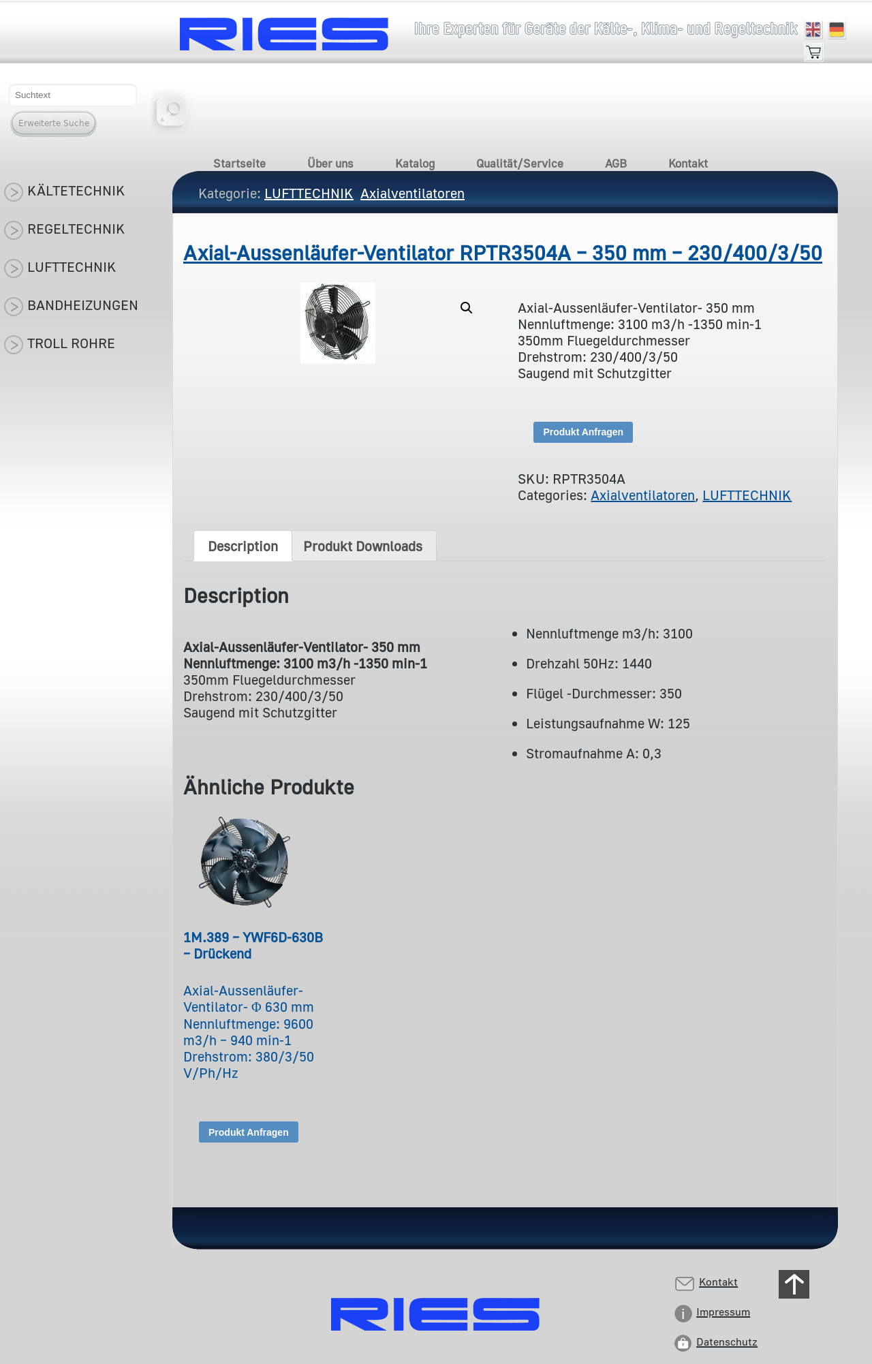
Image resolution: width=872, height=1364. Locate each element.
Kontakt (688, 163)
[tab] (242, 545)
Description (243, 546)
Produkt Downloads (362, 546)
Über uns (330, 163)
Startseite (239, 163)
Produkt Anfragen (583, 432)
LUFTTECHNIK (747, 494)
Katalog (415, 163)
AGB (616, 163)
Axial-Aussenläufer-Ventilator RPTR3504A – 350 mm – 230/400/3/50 (502, 253)
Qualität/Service (519, 163)
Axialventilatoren (643, 494)
